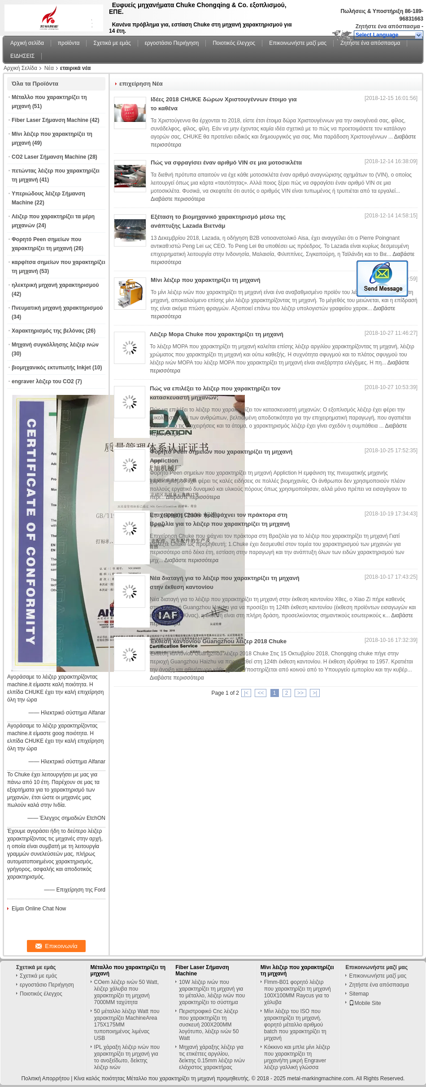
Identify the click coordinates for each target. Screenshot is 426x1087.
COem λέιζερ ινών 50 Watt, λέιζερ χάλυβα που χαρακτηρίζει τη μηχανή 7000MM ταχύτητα (126, 992)
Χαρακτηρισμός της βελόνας (48, 331)
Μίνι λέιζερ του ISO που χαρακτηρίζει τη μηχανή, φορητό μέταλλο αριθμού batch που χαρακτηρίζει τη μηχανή (295, 1024)
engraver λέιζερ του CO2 (43, 381)
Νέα (49, 68)
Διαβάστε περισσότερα (178, 199)
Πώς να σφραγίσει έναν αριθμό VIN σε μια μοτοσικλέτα (226, 162)
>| (315, 693)
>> (300, 693)
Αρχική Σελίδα (20, 68)
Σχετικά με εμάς (111, 43)
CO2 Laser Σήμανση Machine (49, 157)
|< (246, 693)
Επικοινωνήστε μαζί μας (297, 43)
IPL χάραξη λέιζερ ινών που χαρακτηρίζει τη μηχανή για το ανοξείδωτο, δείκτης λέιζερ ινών (127, 1057)
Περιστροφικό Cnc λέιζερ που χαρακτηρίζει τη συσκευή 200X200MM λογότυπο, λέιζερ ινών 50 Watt (209, 1024)
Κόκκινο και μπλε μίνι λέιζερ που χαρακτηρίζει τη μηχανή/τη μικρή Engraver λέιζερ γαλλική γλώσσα (297, 1057)
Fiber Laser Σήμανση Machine (50, 120)
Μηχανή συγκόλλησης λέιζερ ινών (55, 345)
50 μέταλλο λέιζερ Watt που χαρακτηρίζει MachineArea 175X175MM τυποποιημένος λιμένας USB (127, 1024)
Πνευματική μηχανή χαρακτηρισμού (57, 308)
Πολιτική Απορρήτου (46, 1078)
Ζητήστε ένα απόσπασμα (388, 26)
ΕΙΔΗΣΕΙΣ (22, 56)
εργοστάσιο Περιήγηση (172, 43)
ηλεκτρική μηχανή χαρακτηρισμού (55, 285)
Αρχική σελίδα (27, 43)
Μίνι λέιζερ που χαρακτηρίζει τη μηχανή (206, 280)
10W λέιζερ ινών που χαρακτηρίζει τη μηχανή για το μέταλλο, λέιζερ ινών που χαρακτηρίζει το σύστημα (212, 992)
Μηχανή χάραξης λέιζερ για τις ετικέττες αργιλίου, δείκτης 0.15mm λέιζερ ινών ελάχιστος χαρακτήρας (212, 1057)
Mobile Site (365, 1003)
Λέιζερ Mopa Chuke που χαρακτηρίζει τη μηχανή (216, 334)
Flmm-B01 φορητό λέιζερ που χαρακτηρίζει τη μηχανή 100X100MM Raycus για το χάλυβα (297, 992)
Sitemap (359, 994)
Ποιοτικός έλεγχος (234, 43)
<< (260, 693)
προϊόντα (69, 43)
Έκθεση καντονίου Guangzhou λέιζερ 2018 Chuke (218, 641)
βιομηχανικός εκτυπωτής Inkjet (51, 367)
